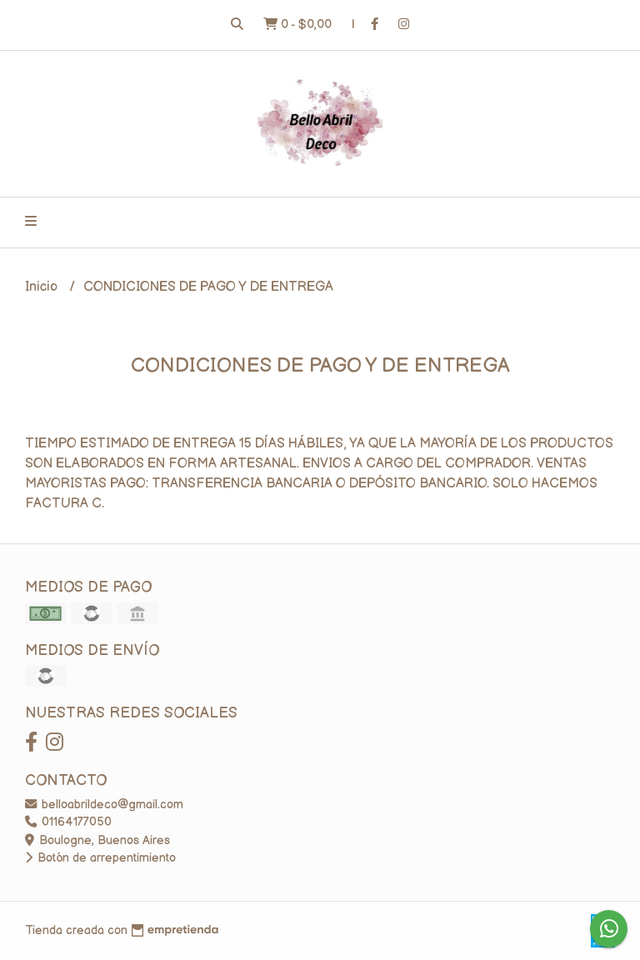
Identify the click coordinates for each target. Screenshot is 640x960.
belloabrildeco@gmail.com (104, 805)
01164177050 (68, 822)
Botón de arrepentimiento (100, 858)
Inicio (43, 287)
